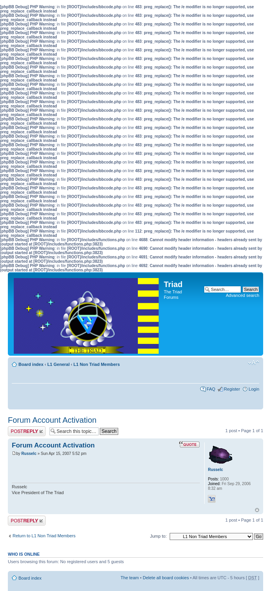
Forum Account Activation (52, 420)
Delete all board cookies (166, 577)
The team (130, 577)
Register (232, 389)
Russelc (28, 453)
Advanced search (242, 295)
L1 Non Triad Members (96, 364)
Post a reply (27, 431)
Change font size (253, 362)
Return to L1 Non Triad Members (44, 535)
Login (254, 389)
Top (257, 510)
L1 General (58, 364)
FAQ (211, 389)
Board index (31, 364)
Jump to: (158, 536)
